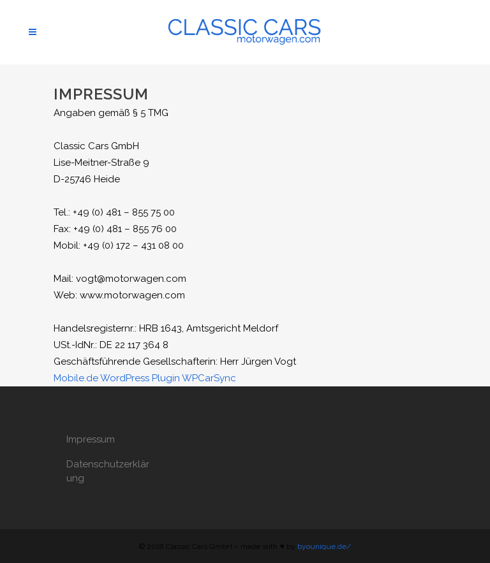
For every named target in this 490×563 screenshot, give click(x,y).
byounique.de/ (324, 546)
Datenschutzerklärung (107, 471)
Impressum (90, 439)
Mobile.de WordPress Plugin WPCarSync (145, 378)
